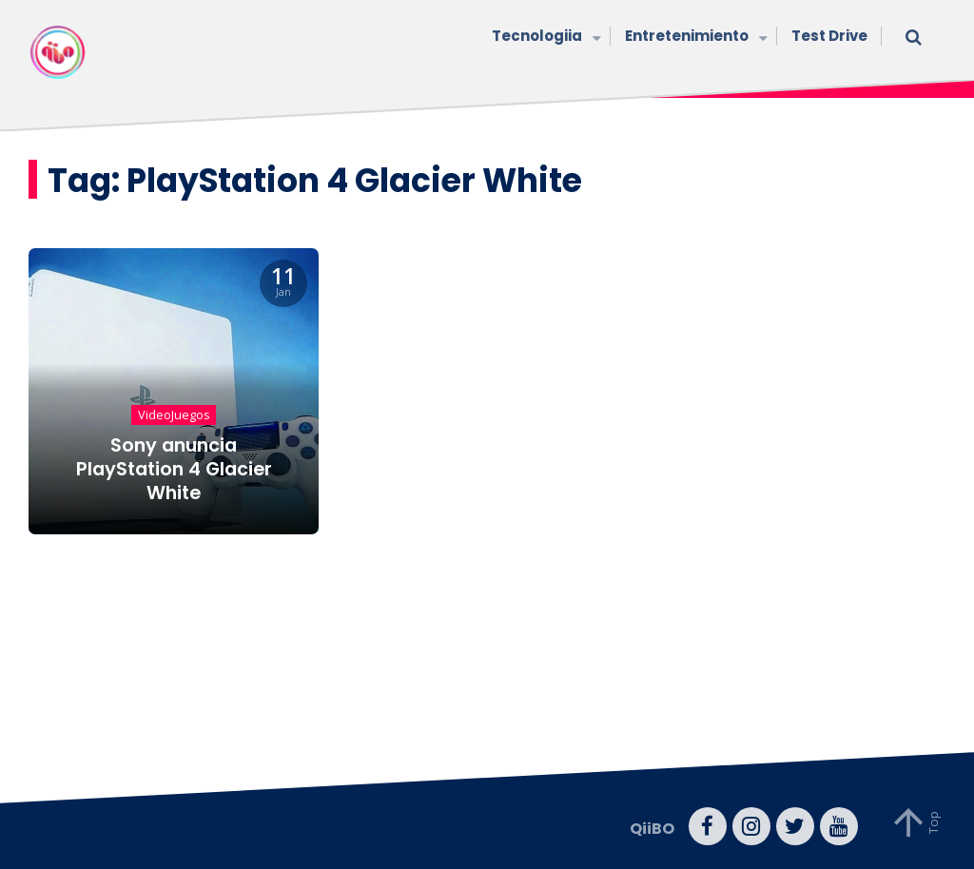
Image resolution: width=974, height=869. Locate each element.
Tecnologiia (544, 37)
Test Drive (829, 36)
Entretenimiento (694, 37)
